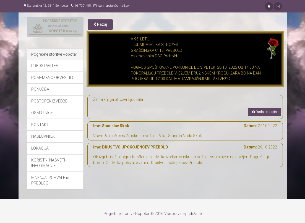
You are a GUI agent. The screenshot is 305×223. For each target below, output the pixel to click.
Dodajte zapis (264, 112)
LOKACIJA (40, 148)
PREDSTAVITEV (44, 65)
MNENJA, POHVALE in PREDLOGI (50, 180)
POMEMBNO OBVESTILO (53, 77)
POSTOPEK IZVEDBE (49, 101)
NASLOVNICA (43, 136)
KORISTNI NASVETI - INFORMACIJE (49, 163)
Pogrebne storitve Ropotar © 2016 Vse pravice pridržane (153, 213)
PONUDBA (40, 89)
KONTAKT (40, 124)
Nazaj (100, 24)
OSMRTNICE (42, 113)
